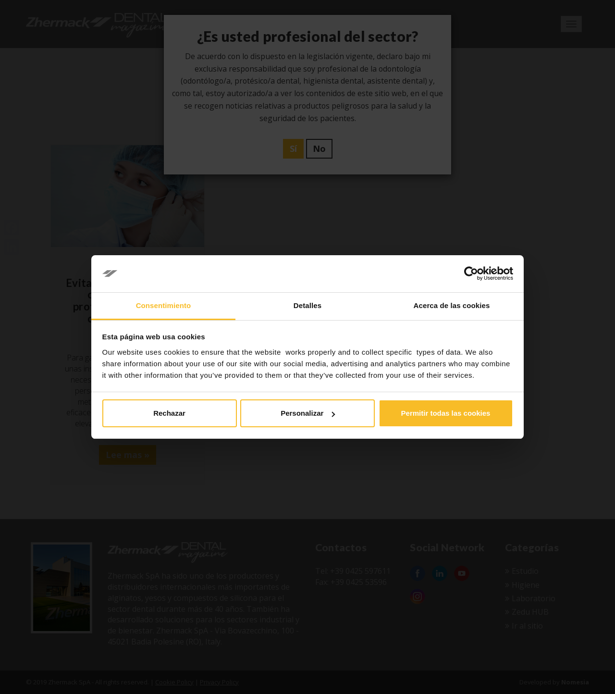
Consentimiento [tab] (163, 305)
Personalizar (308, 413)
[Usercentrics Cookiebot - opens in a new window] (471, 274)
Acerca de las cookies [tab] (452, 305)
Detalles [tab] (307, 305)
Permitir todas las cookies (446, 413)
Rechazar (169, 413)
